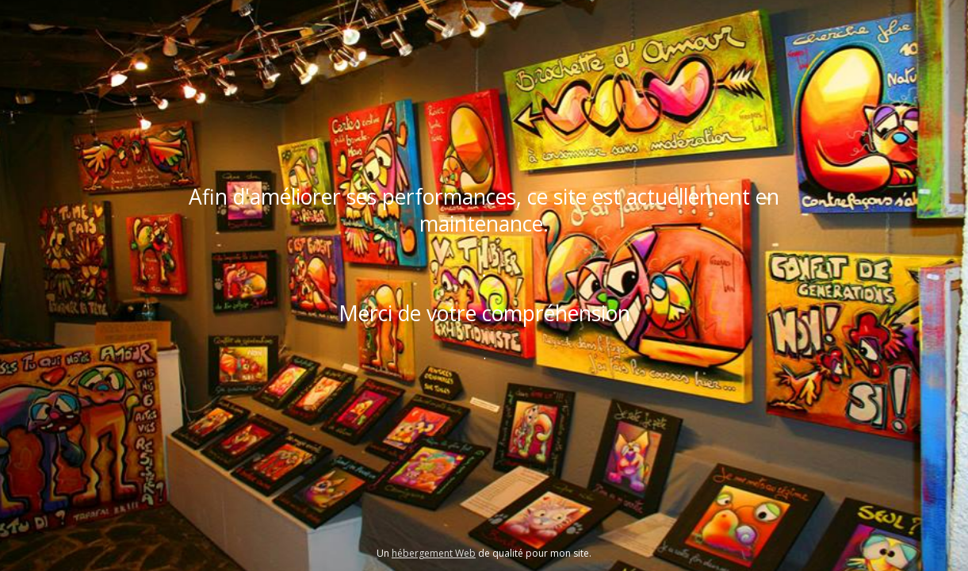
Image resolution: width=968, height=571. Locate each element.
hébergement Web (434, 553)
